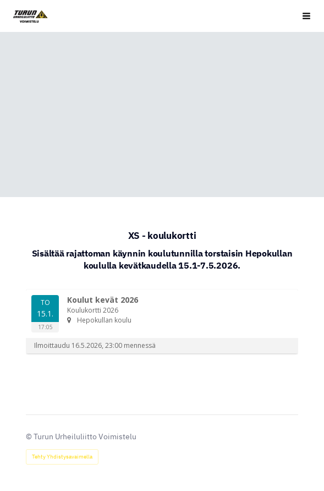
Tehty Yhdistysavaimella (62, 456)
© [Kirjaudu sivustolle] (30, 436)
